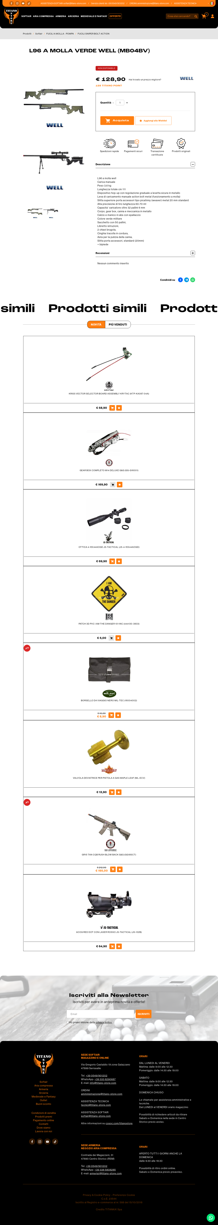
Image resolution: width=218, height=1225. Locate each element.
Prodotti (27, 33)
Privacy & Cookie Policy (96, 1195)
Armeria (61, 16)
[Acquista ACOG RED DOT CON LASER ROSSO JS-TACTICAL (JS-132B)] (112, 946)
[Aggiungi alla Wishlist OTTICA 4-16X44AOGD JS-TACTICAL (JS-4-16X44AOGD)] (119, 561)
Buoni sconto (43, 1103)
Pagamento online (43, 1120)
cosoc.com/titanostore (119, 1123)
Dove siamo (43, 1127)
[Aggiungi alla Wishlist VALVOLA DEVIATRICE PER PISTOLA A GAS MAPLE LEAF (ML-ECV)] (118, 792)
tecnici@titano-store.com (96, 1104)
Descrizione (145, 164)
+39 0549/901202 (96, 1075)
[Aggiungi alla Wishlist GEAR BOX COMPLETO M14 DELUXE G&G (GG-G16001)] (119, 484)
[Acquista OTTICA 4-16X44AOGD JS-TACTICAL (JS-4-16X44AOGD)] (112, 561)
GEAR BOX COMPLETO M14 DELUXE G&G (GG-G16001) (109, 470)
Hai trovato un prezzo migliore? (145, 79)
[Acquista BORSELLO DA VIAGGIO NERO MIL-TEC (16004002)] (111, 715)
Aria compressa (43, 16)
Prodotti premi (43, 1116)
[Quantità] (120, 102)
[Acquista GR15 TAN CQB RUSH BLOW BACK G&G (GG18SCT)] (113, 869)
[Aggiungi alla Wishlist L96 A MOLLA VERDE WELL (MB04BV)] (153, 120)
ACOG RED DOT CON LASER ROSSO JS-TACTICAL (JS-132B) (109, 932)
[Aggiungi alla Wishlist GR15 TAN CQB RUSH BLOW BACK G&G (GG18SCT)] (120, 869)
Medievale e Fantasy (94, 16)
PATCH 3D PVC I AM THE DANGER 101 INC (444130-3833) (109, 623)
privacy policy (104, 1022)
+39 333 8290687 (105, 1079)
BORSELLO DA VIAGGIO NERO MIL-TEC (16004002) (109, 700)
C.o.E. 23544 (109, 1198)
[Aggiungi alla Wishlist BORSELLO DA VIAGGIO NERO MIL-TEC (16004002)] (118, 715)
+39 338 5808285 (105, 1169)
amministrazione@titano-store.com (155, 3)
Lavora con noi (43, 1131)
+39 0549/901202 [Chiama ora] (118, 3)
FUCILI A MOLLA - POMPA (60, 33)
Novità (96, 324)
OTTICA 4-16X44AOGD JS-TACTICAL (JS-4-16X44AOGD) (109, 547)
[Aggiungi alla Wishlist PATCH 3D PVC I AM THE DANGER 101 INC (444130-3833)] (118, 638)
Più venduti (118, 324)
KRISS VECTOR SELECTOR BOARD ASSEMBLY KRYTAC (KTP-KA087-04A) (109, 393)
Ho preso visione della (90, 1022)
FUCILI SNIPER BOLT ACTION (94, 33)
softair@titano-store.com (76, 3)
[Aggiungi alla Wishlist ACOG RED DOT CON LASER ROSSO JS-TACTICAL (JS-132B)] (119, 946)
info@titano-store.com (103, 1082)
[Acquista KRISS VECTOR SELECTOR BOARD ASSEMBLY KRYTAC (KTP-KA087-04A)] (112, 408)
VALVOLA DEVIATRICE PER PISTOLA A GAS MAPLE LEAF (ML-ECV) (109, 778)
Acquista (117, 120)
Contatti (43, 1123)
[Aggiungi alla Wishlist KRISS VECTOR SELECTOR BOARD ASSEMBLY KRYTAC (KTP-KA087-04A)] (119, 408)
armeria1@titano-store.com (106, 1173)
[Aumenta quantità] (127, 102)
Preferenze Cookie (124, 1195)
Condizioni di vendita (44, 1112)
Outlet (43, 1100)
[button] (212, 3)
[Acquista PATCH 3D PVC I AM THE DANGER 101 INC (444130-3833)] (111, 638)
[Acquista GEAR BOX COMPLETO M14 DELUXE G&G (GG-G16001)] (113, 484)
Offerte (115, 16)
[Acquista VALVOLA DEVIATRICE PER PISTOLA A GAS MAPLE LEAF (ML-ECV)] (112, 792)
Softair (26, 16)
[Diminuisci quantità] (113, 102)
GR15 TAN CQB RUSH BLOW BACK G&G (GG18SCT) (109, 854)
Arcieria (73, 16)
